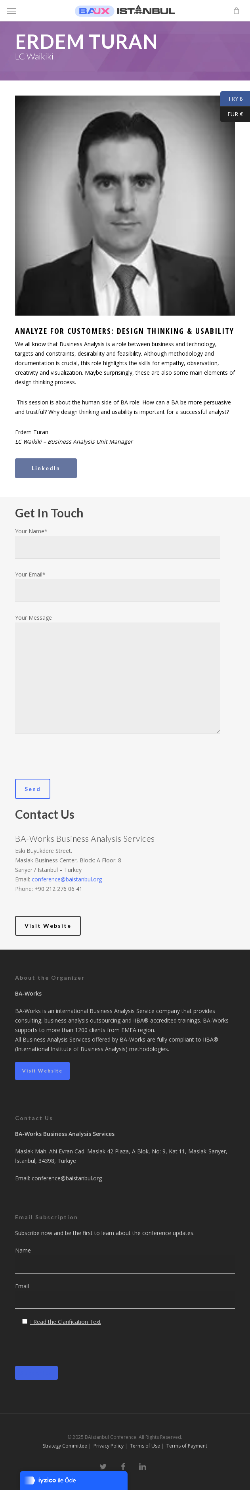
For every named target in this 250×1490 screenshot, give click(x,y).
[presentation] (75, 763)
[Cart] (234, 11)
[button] (11, 11)
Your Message (117, 675)
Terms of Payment (186, 1445)
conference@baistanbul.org (67, 879)
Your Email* (117, 586)
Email (125, 1295)
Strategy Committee (65, 1445)
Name (125, 1260)
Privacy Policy (109, 1445)
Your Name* (117, 543)
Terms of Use (145, 1445)
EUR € (231, 114)
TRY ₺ (231, 99)
